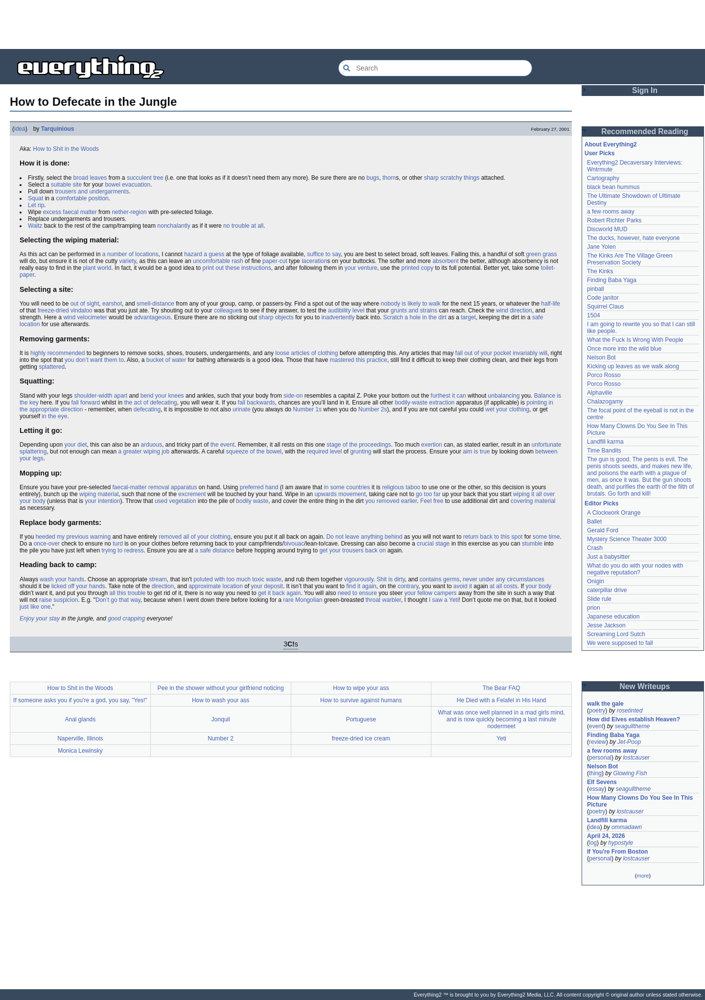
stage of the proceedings (359, 444)
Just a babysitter (608, 556)
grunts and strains (414, 310)
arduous (151, 444)
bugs (372, 177)
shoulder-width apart (100, 395)
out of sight (84, 303)
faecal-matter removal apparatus (154, 487)
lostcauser (636, 757)
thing (595, 773)
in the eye (54, 416)
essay (596, 789)
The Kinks (600, 271)
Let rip (36, 205)
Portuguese (361, 719)
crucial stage (433, 543)
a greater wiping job (143, 451)
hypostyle (620, 842)
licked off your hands (78, 586)
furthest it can (448, 395)
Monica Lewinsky (80, 750)
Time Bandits (604, 450)
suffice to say (324, 254)
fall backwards (256, 402)
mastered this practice (358, 360)
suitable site (66, 184)
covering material (533, 501)
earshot (112, 303)
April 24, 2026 (606, 836)
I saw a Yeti (444, 599)
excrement (192, 494)
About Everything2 (611, 144)
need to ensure (357, 593)
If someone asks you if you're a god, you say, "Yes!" (80, 700)
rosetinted (630, 710)
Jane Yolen (601, 246)
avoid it (462, 586)
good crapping (126, 618)
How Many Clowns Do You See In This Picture (640, 801)
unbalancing (504, 395)
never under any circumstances (503, 579)
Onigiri (595, 581)
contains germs (439, 579)
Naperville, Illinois (80, 738)
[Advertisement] (352, 24)
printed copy (417, 267)
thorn (389, 177)
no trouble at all (243, 225)
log (593, 842)
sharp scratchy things (451, 177)
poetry (597, 710)
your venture (361, 267)
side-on (293, 395)
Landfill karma (605, 441)
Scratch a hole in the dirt (414, 317)
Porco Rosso (604, 375)
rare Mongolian (302, 599)
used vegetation (175, 501)
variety (127, 261)
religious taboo (401, 487)
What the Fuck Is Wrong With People (635, 339)
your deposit (267, 586)
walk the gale (605, 703)
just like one (35, 606)
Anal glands (80, 719)
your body (538, 586)
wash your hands (62, 579)
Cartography (603, 178)
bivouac (294, 543)
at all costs (503, 586)
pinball (595, 289)
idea (19, 128)
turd (118, 543)
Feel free (431, 501)
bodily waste (252, 501)
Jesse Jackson (606, 625)
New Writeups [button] (645, 686)
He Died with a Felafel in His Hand (501, 700)
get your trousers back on (352, 550)
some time (546, 536)
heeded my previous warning (73, 536)
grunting (360, 451)
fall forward (85, 402)
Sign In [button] (645, 90)
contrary (408, 586)
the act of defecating (150, 402)
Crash (595, 548)
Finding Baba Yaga (611, 280)
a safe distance (215, 550)
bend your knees (162, 395)
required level (324, 451)
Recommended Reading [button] (644, 131)
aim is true (476, 451)
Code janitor (603, 297)
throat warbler (383, 599)
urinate (242, 409)
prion (593, 607)
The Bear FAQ (501, 688)
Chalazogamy (605, 401)
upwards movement (340, 494)
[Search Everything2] (435, 68)
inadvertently (337, 317)
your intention (102, 501)
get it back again (279, 593)
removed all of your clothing (195, 536)
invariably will (530, 353)
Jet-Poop (629, 741)
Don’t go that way (118, 599)
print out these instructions (237, 267)
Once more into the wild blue (624, 348)
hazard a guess (204, 254)
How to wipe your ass (361, 688)
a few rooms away (610, 211)
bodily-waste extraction (424, 402)
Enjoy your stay (40, 618)
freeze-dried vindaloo (65, 310)
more (642, 876)
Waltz (35, 225)
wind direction (514, 310)
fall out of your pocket (483, 353)
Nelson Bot (601, 357)
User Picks (599, 153)
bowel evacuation (127, 184)
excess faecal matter (70, 212)
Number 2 (221, 738)
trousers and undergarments (92, 191)
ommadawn (626, 827)
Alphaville (599, 392)
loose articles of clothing (306, 353)
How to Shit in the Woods (66, 148)
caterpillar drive (607, 590)
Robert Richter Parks (614, 220)
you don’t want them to (94, 360)
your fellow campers (430, 593)
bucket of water (166, 360)
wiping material (98, 494)
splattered (52, 366)
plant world (97, 267)
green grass (541, 254)
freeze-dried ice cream (361, 738)
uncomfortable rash (218, 261)
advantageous (152, 317)
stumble (532, 543)
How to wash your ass (220, 700)
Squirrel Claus (605, 306)
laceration (314, 261)
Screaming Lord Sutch (616, 634)
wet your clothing (507, 409)
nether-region (129, 212)
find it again (361, 586)
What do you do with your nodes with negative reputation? (635, 569)
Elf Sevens (602, 782)
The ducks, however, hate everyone (633, 238)
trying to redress (122, 550)
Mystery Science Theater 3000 (627, 539)
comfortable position (82, 198)
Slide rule (599, 598)
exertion (431, 444)
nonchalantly (173, 225)
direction (163, 586)
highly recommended (57, 353)
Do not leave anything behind (364, 536)
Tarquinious (57, 128)
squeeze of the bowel (254, 451)
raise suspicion (58, 599)
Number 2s (372, 409)
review (597, 741)
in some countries (347, 487)
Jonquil (221, 719)
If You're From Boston (617, 851)
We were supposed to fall (620, 643)
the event (223, 444)
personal (600, 757)
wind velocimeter (85, 317)
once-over (47, 543)
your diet (75, 444)
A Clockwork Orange (613, 512)
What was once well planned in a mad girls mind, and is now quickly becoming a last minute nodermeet (501, 719)
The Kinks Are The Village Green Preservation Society (629, 259)
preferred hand (259, 487)
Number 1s (307, 409)
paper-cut (274, 261)
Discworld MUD (607, 229)
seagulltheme (632, 726)
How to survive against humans (361, 700)
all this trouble (127, 593)
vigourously (359, 579)
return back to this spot (492, 536)
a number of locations (130, 254)
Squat (35, 198)
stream (158, 579)
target (468, 317)
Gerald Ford (602, 530)
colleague (226, 310)
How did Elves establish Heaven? (633, 719)
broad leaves (90, 177)
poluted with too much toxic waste (237, 579)
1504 (593, 315)
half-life (550, 303)
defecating (147, 409)
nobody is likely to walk (411, 303)
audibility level (346, 310)
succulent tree (145, 177)
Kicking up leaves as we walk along (633, 366)
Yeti (501, 738)
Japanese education (613, 616)
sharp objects (275, 317)
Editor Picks (601, 503)
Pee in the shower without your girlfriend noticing (221, 688)
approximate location (215, 586)
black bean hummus (613, 187)
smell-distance (155, 303)
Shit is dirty (390, 579)
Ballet (594, 521)
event (596, 726)
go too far (428, 494)
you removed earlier (391, 501)
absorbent (445, 261)
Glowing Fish (630, 773)
